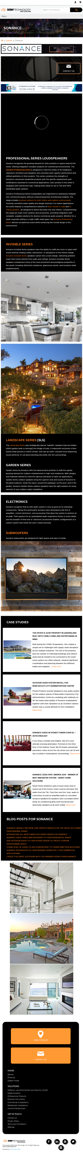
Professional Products (17, 1096)
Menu (4, 16)
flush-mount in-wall (56, 207)
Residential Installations (18, 1105)
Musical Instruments (16, 1099)
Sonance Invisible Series (16, 256)
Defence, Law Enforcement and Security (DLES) (28, 1090)
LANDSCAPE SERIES (21, 440)
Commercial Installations (18, 1102)
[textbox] (56, 10)
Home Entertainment (16, 1108)
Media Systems (14, 1093)
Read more (57, 667)
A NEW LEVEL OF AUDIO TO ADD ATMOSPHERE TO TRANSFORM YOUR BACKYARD (43, 847)
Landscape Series (17, 445)
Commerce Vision (15, 1149)
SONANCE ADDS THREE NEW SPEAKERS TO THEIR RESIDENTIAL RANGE (39, 838)
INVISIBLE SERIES (19, 244)
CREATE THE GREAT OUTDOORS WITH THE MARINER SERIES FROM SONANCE (41, 857)
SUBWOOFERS (17, 533)
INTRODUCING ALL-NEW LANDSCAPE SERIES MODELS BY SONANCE (37, 834)
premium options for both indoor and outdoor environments (45, 200)
